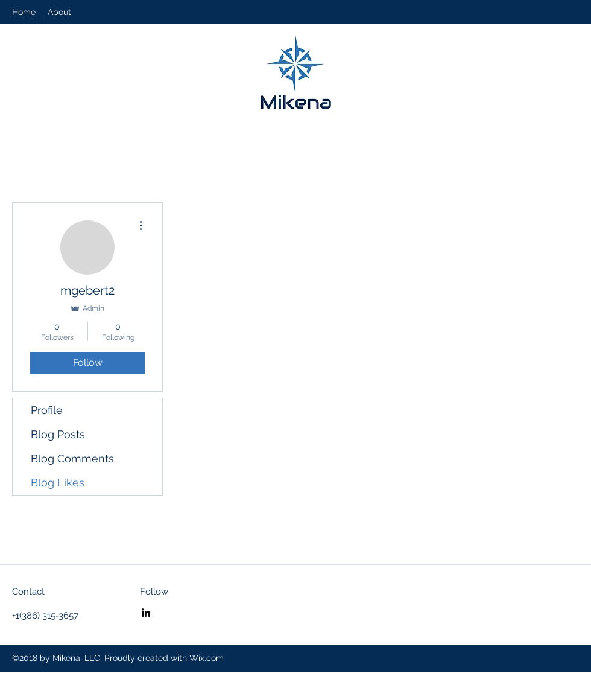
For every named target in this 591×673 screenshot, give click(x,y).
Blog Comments (72, 458)
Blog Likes (57, 482)
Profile (47, 410)
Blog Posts (58, 434)
